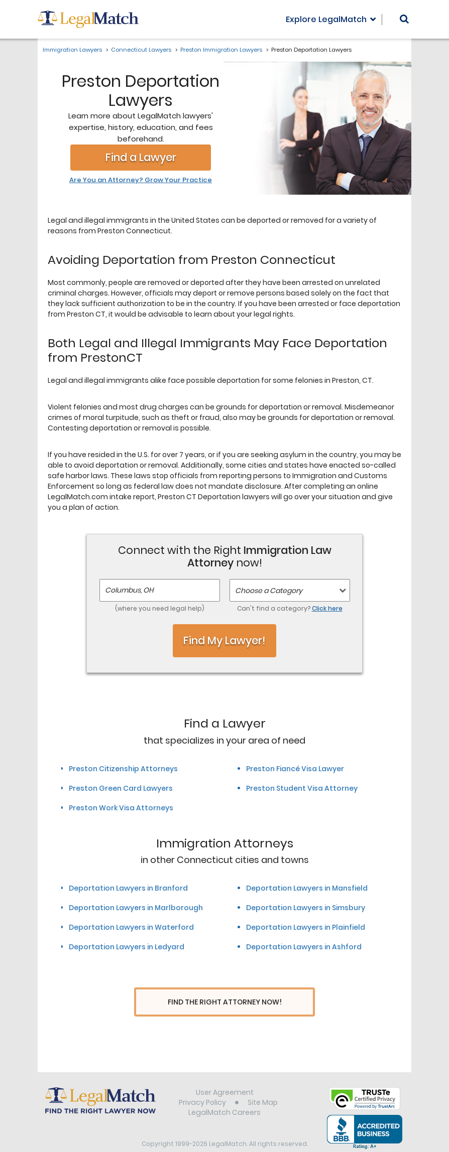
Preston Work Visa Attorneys (121, 808)
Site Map (263, 1083)
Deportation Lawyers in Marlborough (136, 908)
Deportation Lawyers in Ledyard (126, 947)
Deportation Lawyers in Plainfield (305, 927)
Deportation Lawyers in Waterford (131, 927)
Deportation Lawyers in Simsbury (305, 908)
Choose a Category (268, 591)
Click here (327, 608)
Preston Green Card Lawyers (121, 788)
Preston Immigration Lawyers (221, 50)
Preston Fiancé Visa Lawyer (295, 769)
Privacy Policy (202, 1083)
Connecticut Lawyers (141, 50)
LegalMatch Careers (224, 1093)
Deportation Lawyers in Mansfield (307, 888)
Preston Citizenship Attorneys (123, 769)
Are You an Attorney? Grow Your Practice (140, 180)
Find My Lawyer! (224, 640)
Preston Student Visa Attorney (302, 788)
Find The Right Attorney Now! (225, 1002)
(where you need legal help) (159, 608)
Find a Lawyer (140, 157)
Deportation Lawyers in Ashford (304, 947)
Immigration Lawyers (72, 50)
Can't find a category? (290, 608)
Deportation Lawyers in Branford (128, 888)
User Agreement (225, 1073)
